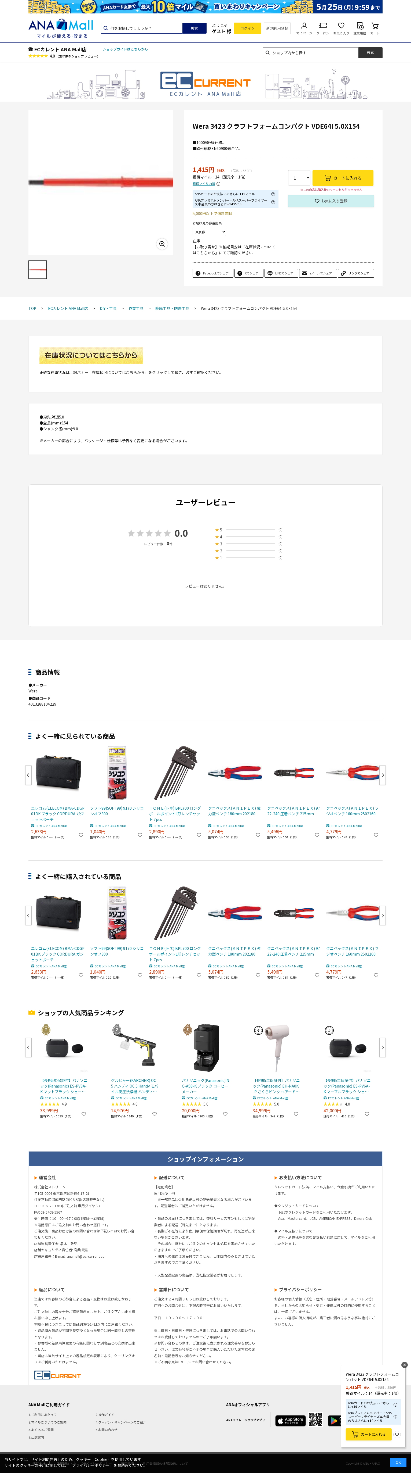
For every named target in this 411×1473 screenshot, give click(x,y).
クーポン (322, 33)
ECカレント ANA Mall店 (60, 49)
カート (375, 33)
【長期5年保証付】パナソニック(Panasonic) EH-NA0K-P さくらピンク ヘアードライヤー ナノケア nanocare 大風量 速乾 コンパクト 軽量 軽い (276, 1086)
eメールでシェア (321, 273)
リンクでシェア (358, 273)
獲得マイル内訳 (204, 184)
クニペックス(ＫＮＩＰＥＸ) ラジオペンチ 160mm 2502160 (352, 810)
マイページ (304, 33)
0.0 (181, 532)
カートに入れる (373, 1434)
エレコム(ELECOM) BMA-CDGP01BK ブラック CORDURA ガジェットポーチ (58, 813)
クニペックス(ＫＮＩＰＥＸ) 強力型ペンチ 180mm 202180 (234, 810)
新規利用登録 (277, 28)
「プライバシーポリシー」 (90, 1465)
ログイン (247, 28)
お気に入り (341, 33)
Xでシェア (251, 273)
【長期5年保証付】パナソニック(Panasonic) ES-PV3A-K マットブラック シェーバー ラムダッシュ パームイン (63, 1086)
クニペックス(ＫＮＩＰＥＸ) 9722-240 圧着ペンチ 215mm (293, 810)
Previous (28, 775)
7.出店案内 (36, 1437)
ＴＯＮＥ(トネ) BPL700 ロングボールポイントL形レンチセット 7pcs (175, 813)
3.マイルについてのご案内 (47, 1422)
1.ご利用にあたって (42, 1414)
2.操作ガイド (105, 1414)
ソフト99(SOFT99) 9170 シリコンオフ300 (117, 810)
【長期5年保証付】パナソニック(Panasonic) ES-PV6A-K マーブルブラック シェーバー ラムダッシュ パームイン (347, 1086)
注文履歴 (359, 33)
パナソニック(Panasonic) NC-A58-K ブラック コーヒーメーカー (205, 1086)
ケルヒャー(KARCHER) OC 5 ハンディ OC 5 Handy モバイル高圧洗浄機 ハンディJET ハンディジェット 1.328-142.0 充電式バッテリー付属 (134, 1086)
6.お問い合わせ (107, 1429)
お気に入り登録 (334, 200)
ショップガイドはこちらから (125, 49)
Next (382, 775)
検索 (194, 28)
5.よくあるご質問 (41, 1429)
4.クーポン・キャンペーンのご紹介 (121, 1422)
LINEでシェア (284, 273)
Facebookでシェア (216, 273)
